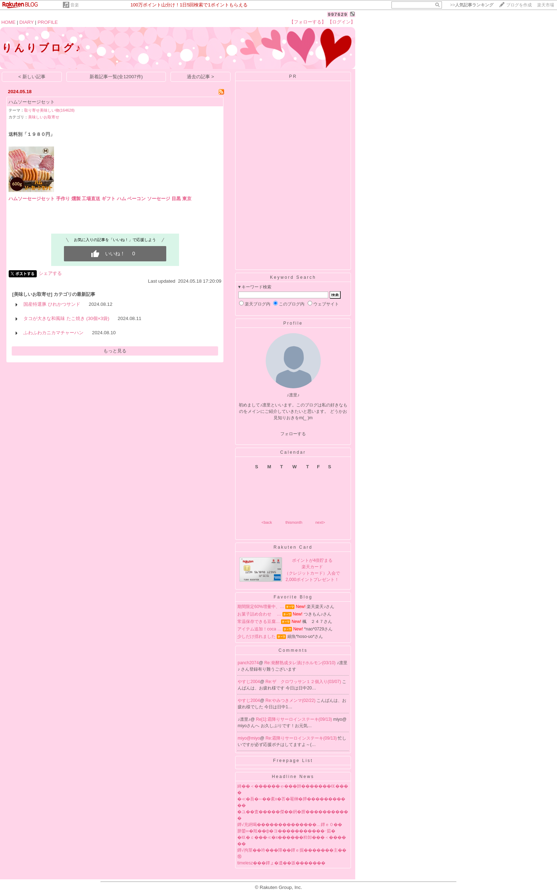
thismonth (293, 522)
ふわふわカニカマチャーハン (53, 332)
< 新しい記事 (32, 76)
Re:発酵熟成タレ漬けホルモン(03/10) (300, 662)
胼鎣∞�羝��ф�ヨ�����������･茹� (286, 830)
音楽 (74, 4)
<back (266, 522)
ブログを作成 (519, 4)
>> (471, 4)
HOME (8, 22)
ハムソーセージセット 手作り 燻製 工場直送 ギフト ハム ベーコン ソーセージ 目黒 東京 (100, 198)
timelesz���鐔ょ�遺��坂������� (281, 862)
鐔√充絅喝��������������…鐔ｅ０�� (289, 824)
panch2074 (248, 662)
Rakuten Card (293, 547)
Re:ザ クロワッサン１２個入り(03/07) (303, 681)
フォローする (293, 433)
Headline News (293, 776)
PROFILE (48, 22)
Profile (293, 323)
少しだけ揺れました (256, 636)
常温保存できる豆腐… (258, 621)
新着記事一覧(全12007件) (116, 76)
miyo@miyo (249, 738)
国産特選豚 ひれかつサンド (51, 304)
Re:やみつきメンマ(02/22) (291, 700)
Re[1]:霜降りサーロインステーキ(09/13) (294, 719)
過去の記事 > (200, 76)
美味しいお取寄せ (43, 117)
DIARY (27, 22)
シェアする (50, 273)
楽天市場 (545, 4)
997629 (337, 14)
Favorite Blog (293, 597)
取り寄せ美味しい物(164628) (49, 110)
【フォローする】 (307, 22)
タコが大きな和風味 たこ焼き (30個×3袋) (66, 318)
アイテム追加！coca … (259, 629)
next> (320, 522)
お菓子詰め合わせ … (259, 614)
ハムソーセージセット (32, 102)
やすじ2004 (249, 681)
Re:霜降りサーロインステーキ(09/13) (301, 738)
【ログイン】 (341, 22)
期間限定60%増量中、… (260, 606)
